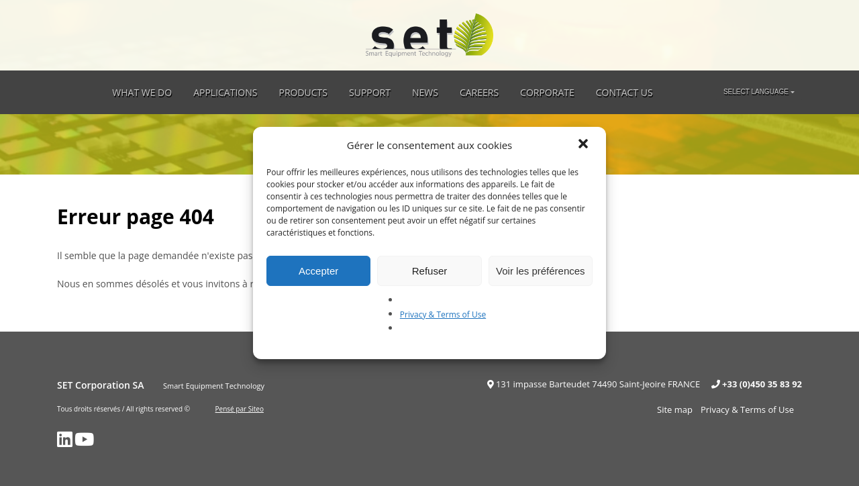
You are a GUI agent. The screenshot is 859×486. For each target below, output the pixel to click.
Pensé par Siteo (239, 409)
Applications (225, 92)
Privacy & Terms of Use (443, 314)
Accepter (318, 271)
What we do (142, 92)
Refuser (430, 271)
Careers (479, 92)
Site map (675, 409)
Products (303, 92)
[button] (584, 145)
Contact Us (624, 92)
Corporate (547, 92)
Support (370, 92)
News (425, 92)
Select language (756, 91)
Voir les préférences (540, 271)
